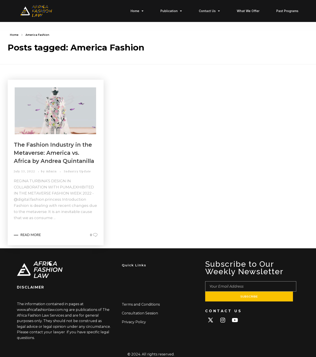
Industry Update (77, 171)
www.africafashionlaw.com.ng (42, 310)
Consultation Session (140, 313)
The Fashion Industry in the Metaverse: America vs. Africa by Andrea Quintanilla (54, 152)
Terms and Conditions (141, 304)
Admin (52, 171)
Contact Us (209, 11)
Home (137, 11)
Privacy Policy (134, 322)
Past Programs (287, 11)
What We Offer (248, 11)
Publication (171, 11)
